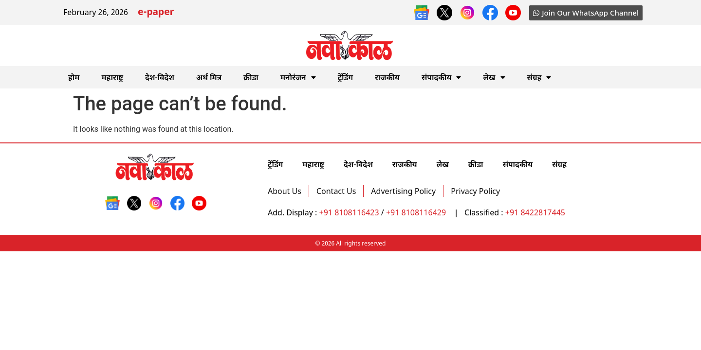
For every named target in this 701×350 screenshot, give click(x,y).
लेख (494, 77)
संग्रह (539, 77)
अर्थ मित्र (208, 77)
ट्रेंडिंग (345, 77)
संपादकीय (441, 77)
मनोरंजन (298, 77)
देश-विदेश (159, 77)
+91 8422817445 (535, 212)
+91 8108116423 (349, 212)
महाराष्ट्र (112, 77)
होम (73, 77)
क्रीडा (250, 77)
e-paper (156, 13)
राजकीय (387, 77)
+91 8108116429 (417, 212)
